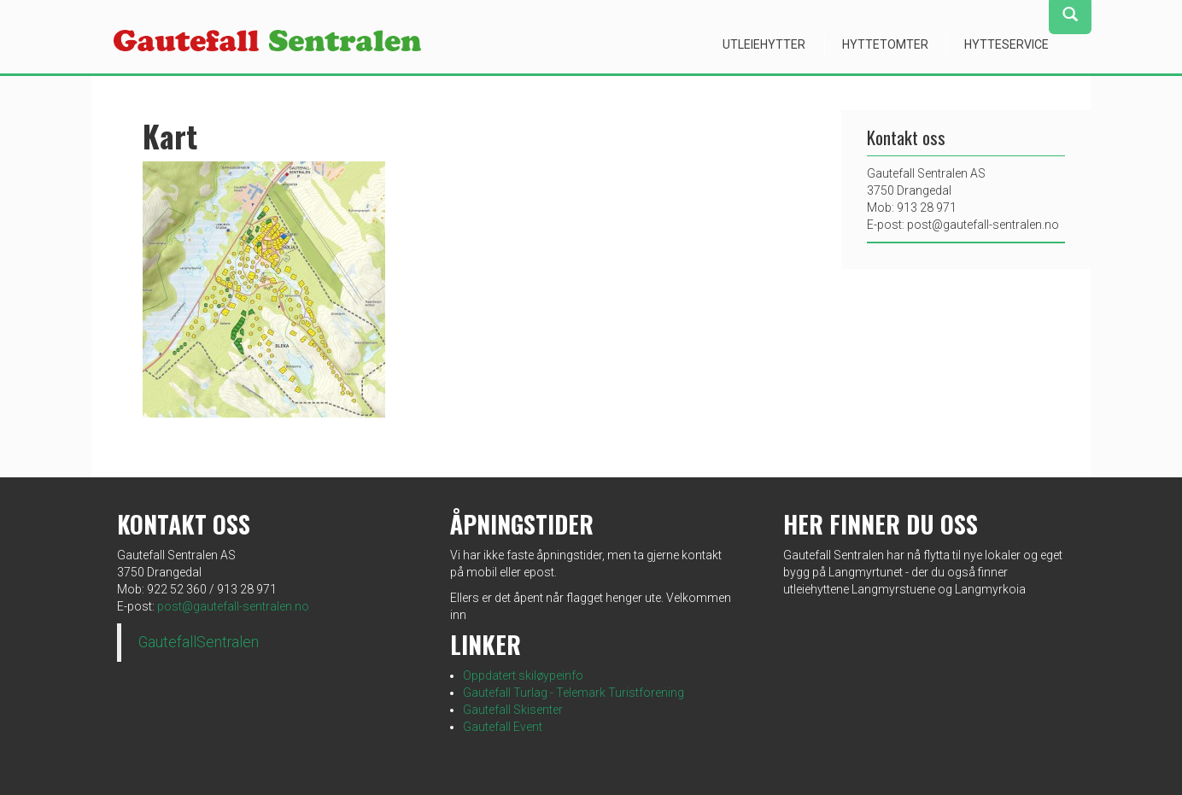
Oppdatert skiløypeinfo (523, 675)
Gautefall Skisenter (513, 709)
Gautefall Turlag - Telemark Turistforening (573, 692)
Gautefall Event (502, 727)
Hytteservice (1006, 44)
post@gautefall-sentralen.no (233, 606)
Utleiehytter (764, 44)
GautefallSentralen (198, 642)
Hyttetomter (885, 44)
